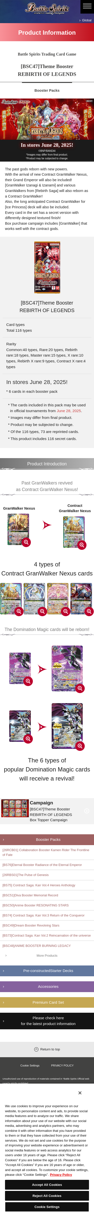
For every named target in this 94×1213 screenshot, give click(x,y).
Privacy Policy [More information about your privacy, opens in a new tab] (61, 1175)
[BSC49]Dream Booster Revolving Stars (31, 925)
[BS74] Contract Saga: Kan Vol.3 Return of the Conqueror (43, 915)
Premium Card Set (48, 1002)
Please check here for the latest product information (48, 1021)
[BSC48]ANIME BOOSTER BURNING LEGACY (37, 946)
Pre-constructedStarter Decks (48, 970)
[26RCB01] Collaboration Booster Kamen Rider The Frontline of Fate (46, 852)
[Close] (79, 1092)
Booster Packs (48, 839)
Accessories (48, 986)
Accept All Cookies (47, 1185)
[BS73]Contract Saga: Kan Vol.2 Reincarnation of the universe (47, 935)
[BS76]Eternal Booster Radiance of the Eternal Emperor (42, 865)
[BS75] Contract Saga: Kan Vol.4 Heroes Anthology (39, 885)
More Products (47, 955)
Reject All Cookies (47, 1196)
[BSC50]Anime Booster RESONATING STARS (36, 905)
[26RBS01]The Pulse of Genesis (26, 875)
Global (86, 20)
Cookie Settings (29, 1065)
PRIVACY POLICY (62, 1065)
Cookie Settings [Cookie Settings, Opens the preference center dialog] (46, 1207)
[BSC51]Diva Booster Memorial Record (30, 895)
